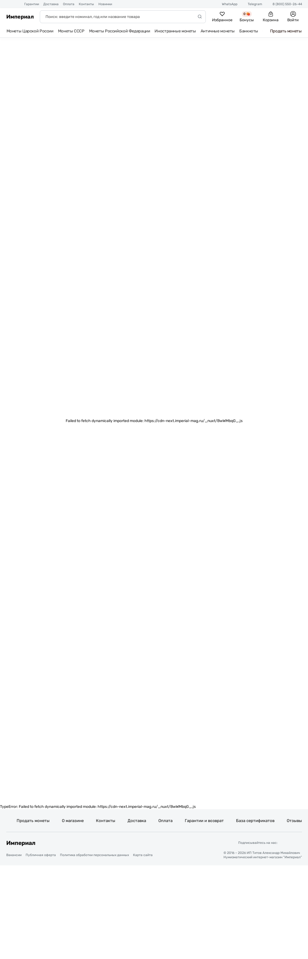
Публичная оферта (41, 856)
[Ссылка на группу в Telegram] (283, 843)
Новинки (105, 4)
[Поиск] (123, 16)
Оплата (68, 4)
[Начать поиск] (200, 16)
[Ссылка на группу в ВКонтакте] (297, 843)
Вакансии (14, 856)
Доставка (51, 4)
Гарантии (31, 4)
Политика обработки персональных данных (94, 856)
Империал (20, 17)
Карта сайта (143, 856)
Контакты (86, 4)
